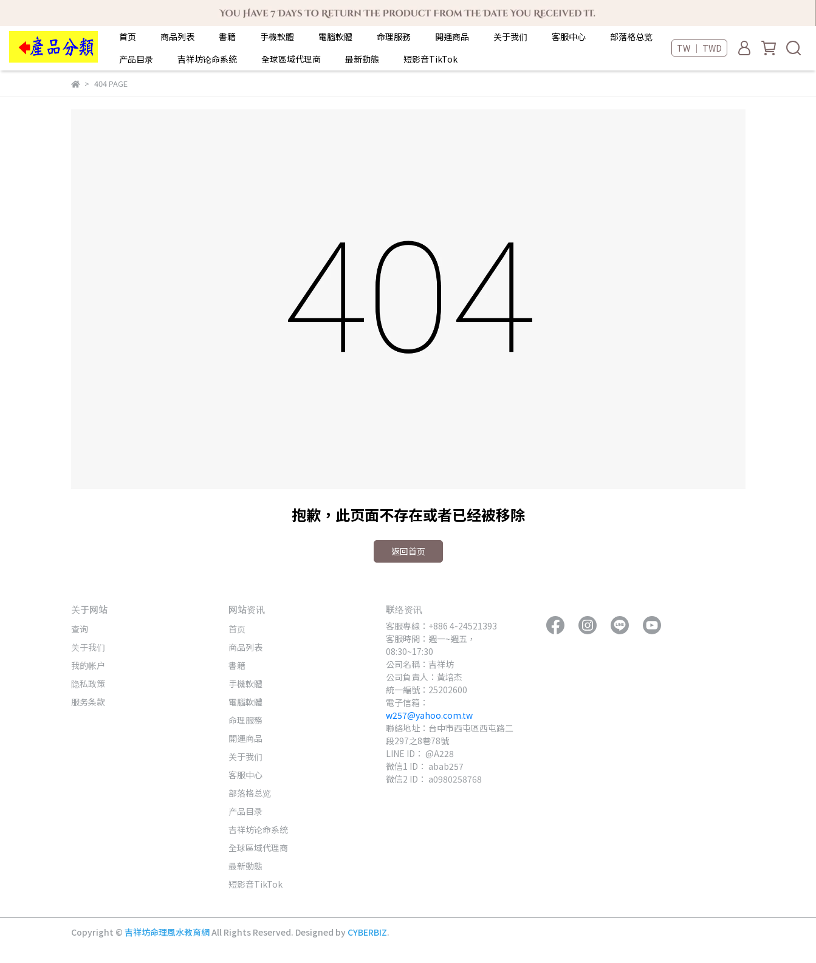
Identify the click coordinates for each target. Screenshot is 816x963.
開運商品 (452, 36)
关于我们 (510, 36)
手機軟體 (277, 36)
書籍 (227, 36)
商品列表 (177, 36)
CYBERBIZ (367, 932)
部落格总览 (631, 36)
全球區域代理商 (291, 59)
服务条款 (88, 702)
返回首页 (408, 551)
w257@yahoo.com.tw (429, 715)
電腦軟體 (335, 36)
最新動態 (362, 59)
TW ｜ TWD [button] (699, 48)
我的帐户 (88, 665)
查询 (79, 629)
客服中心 (569, 36)
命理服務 (394, 36)
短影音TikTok (430, 59)
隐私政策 (88, 683)
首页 (127, 36)
